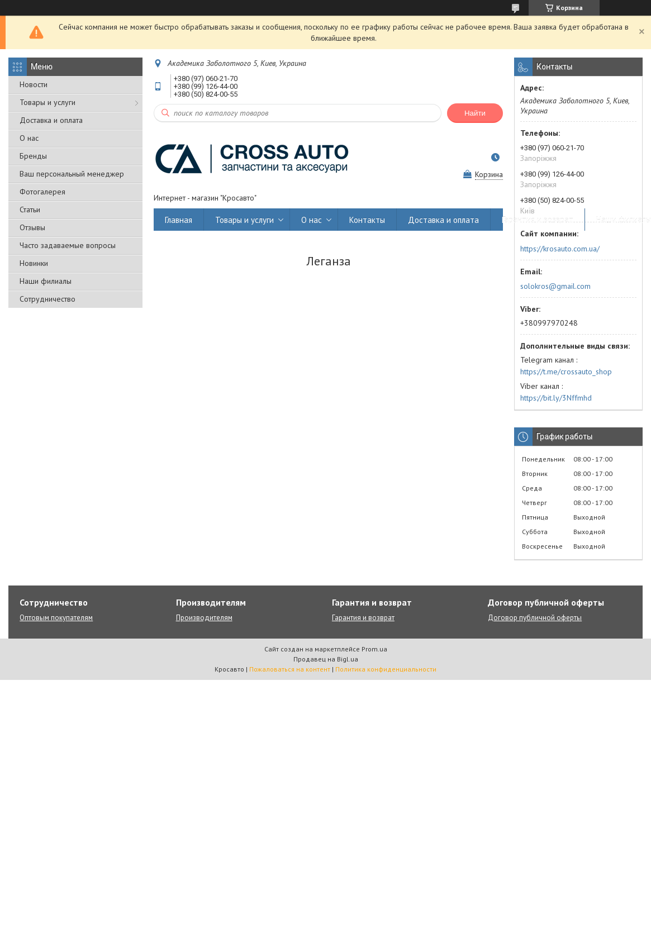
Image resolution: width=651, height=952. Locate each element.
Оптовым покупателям (56, 617)
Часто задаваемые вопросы (68, 245)
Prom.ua (374, 649)
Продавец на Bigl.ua (325, 659)
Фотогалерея (42, 192)
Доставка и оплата (51, 120)
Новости (33, 84)
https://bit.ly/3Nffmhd (556, 398)
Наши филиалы (46, 281)
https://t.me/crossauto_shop (566, 371)
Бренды (33, 156)
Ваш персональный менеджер (72, 174)
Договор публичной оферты (535, 617)
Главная (178, 220)
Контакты (367, 220)
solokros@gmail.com (555, 286)
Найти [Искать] (475, 113)
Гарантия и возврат (537, 220)
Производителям (204, 617)
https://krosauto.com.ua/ (560, 249)
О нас (29, 138)
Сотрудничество (47, 299)
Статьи (30, 209)
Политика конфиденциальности (385, 669)
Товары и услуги (47, 102)
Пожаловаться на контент (289, 669)
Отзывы (32, 227)
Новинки (34, 263)
